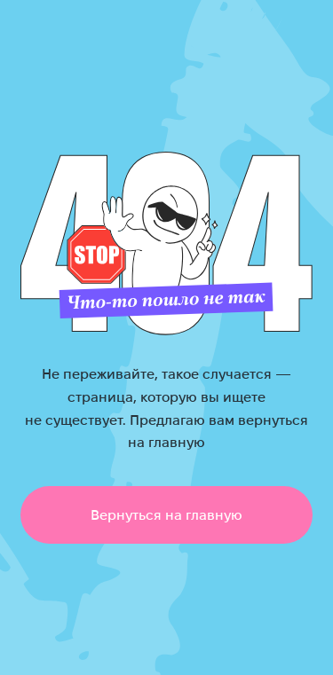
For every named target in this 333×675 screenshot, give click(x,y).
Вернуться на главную (166, 514)
